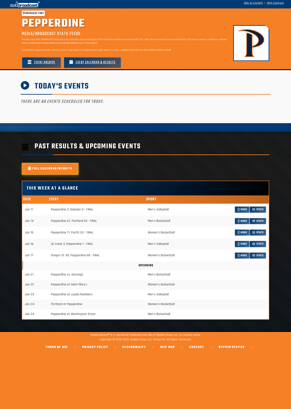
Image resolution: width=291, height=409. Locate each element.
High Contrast (275, 3)
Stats (258, 209)
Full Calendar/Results (50, 168)
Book (242, 209)
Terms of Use (56, 347)
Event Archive (41, 62)
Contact (196, 347)
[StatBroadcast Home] (50, 4)
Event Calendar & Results (92, 62)
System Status (231, 347)
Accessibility (134, 347)
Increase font (33, 13)
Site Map (167, 347)
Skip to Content (253, 3)
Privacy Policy (95, 347)
